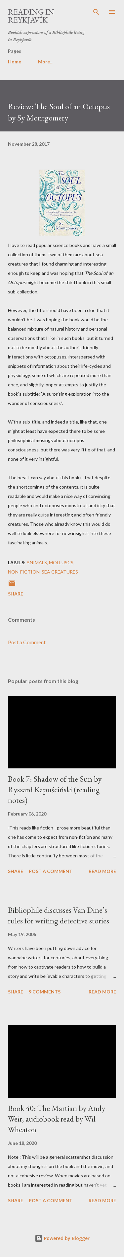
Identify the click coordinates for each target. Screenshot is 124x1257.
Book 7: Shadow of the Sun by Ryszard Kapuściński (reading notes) (55, 789)
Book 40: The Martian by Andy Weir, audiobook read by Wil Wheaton (56, 1119)
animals (36, 562)
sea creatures (60, 572)
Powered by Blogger (62, 1238)
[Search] (96, 12)
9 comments (45, 991)
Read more (102, 871)
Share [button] (15, 593)
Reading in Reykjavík (31, 16)
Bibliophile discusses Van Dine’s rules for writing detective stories (58, 915)
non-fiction (24, 572)
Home (14, 61)
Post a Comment (27, 642)
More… (46, 61)
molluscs (61, 562)
